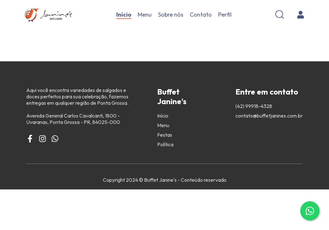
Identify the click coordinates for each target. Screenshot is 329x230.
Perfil (225, 14)
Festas (164, 135)
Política (165, 144)
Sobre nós (170, 14)
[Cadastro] (300, 15)
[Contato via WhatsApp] (309, 210)
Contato (201, 14)
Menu (145, 14)
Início (123, 14)
